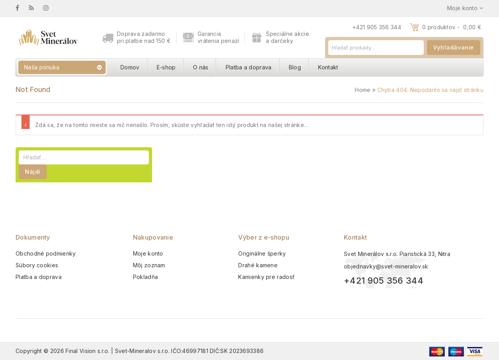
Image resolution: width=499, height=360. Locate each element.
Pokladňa (145, 277)
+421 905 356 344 (376, 27)
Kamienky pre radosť (266, 277)
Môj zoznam (149, 265)
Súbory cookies (37, 265)
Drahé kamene (258, 265)
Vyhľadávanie (453, 47)
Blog (295, 67)
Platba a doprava (249, 67)
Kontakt (328, 67)
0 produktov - (451, 27)
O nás (201, 67)
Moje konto (148, 253)
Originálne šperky (262, 253)
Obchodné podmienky (46, 253)
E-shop (166, 67)
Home (362, 89)
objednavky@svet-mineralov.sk (386, 266)
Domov (130, 67)
